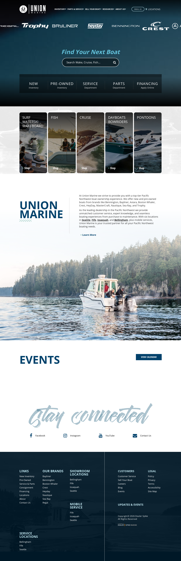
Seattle (86, 220)
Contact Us (25, 502)
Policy (151, 476)
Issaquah (102, 220)
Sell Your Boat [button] (92, 9)
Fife (94, 220)
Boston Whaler (50, 483)
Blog (120, 487)
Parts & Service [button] (75, 9)
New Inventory (26, 476)
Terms (151, 483)
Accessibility (154, 487)
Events (121, 491)
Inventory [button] (59, 9)
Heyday (46, 491)
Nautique (47, 495)
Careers (122, 483)
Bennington (48, 480)
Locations (24, 495)
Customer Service (127, 476)
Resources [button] (108, 9)
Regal (45, 502)
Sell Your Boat (125, 480)
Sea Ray (46, 498)
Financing (24, 491)
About (22, 498)
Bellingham (121, 220)
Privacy (151, 480)
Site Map (152, 491)
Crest (45, 487)
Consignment (26, 487)
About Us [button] (120, 9)
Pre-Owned (25, 480)
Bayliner (47, 476)
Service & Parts (27, 483)
